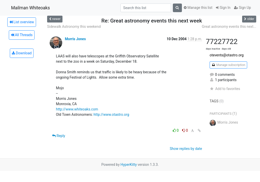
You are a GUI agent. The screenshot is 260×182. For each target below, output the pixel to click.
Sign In (223, 8)
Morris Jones (75, 39)
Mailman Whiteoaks (30, 7)
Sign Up (242, 8)
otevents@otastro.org (227, 55)
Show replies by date (186, 149)
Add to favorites (225, 89)
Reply (58, 136)
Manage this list (198, 8)
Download (22, 53)
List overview (21, 22)
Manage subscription (228, 65)
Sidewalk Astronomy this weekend (74, 27)
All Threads (21, 35)
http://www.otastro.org (111, 114)
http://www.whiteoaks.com (77, 109)
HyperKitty (128, 165)
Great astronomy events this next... (229, 27)
